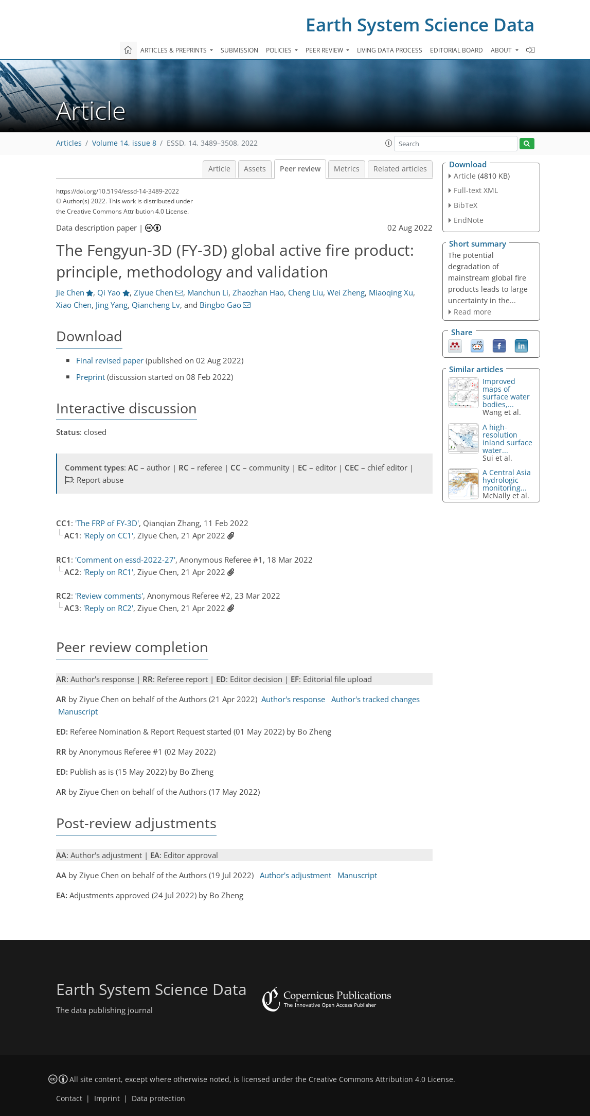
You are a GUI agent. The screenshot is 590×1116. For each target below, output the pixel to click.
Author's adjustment (295, 875)
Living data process (389, 50)
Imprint (107, 1098)
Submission (239, 50)
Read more (472, 312)
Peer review (300, 168)
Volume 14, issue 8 (124, 143)
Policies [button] (279, 50)
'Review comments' (109, 595)
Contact (69, 1098)
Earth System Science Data (420, 24)
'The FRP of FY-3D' (107, 523)
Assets (255, 168)
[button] (388, 143)
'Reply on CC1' (108, 535)
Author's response (293, 699)
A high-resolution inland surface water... (507, 438)
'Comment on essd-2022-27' (125, 559)
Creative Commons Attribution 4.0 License (381, 1079)
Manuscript (78, 711)
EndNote (469, 220)
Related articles (400, 168)
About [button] (502, 50)
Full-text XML (476, 190)
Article (219, 168)
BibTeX (465, 205)
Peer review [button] (325, 50)
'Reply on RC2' (108, 608)
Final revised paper (110, 360)
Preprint (90, 377)
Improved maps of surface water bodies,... (506, 392)
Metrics (347, 168)
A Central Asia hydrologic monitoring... (506, 480)
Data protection (158, 1098)
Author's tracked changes (375, 699)
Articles (69, 143)
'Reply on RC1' (108, 572)
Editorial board (456, 50)
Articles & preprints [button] (174, 50)
